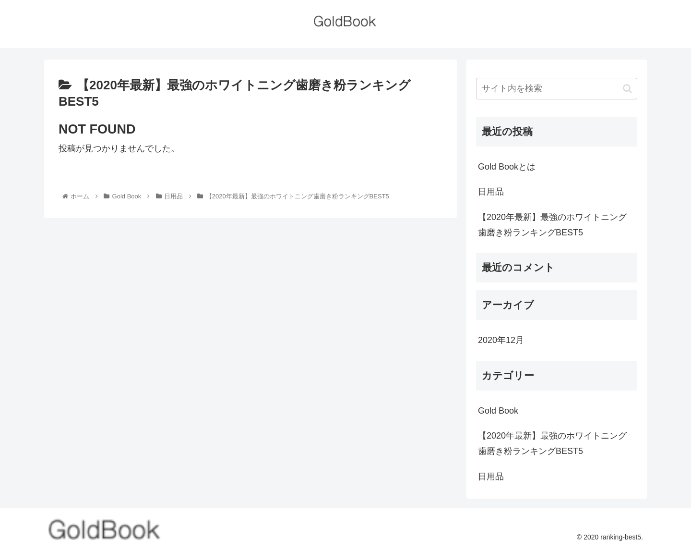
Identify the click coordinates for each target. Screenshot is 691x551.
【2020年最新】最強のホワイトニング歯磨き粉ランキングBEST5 (552, 224)
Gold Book (498, 411)
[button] (627, 88)
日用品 (491, 191)
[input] (556, 88)
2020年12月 (501, 340)
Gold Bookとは (507, 166)
